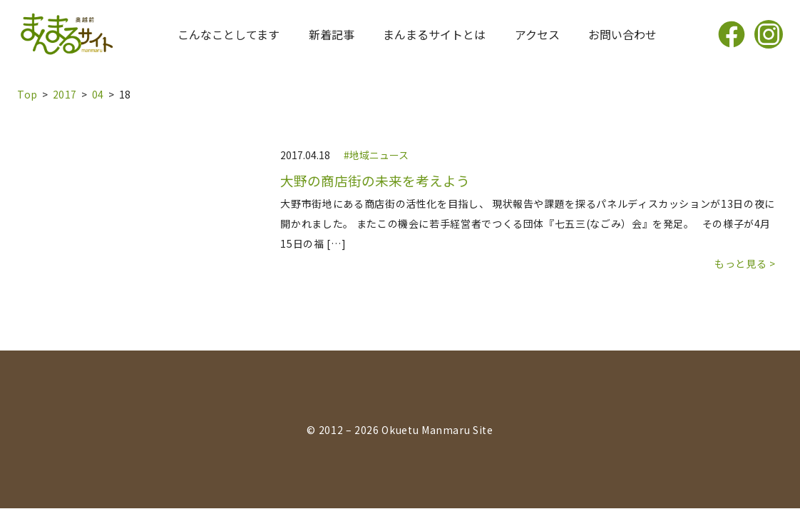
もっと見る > (744, 263)
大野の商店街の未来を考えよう (375, 180)
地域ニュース (379, 155)
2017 (65, 94)
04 (98, 94)
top (27, 94)
